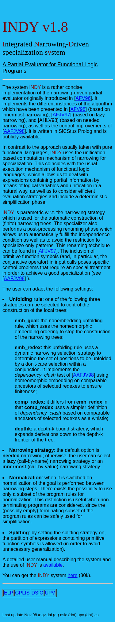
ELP (8, 592)
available (53, 565)
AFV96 (82, 98)
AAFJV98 (14, 131)
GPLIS (22, 592)
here (73, 575)
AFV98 (77, 109)
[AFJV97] (47, 251)
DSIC (37, 592)
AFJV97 (61, 114)
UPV (50, 592)
